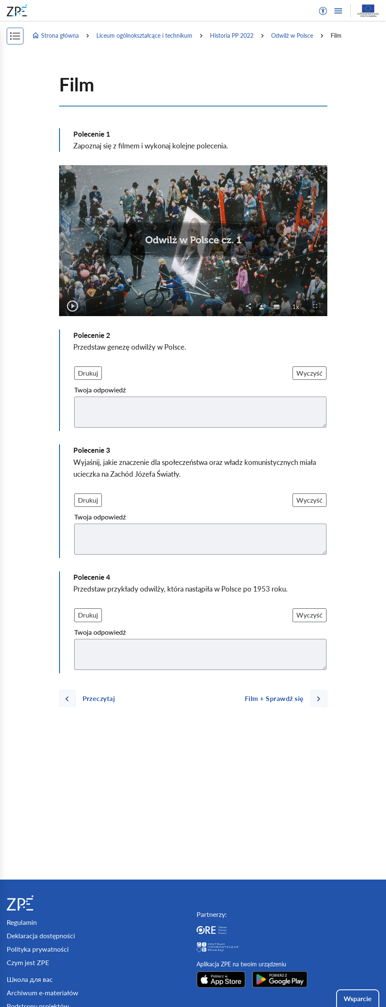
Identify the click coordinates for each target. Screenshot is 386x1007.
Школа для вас (30, 979)
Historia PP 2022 (232, 35)
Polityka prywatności (38, 949)
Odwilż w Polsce (292, 35)
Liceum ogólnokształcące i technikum (144, 35)
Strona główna (55, 35)
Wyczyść (309, 373)
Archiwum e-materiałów (42, 993)
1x (298, 306)
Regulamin (22, 922)
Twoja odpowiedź (100, 390)
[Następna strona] (282, 698)
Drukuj (88, 373)
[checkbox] (262, 306)
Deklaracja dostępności (41, 936)
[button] (323, 11)
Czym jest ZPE (28, 962)
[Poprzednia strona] (90, 698)
